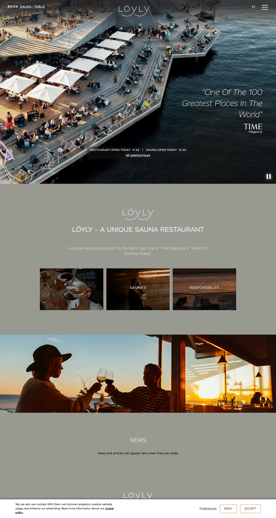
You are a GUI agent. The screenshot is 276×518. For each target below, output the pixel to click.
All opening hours (138, 155)
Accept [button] (250, 508)
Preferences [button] (208, 508)
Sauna (26, 6)
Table (39, 6)
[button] (264, 7)
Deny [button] (228, 508)
